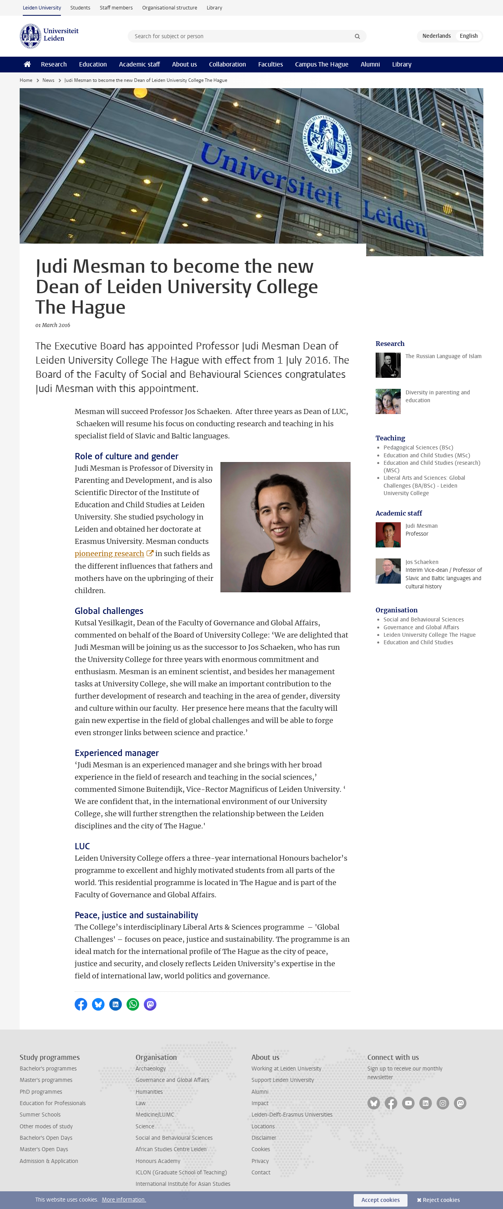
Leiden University (42, 7)
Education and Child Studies (418, 642)
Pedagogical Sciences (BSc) (418, 447)
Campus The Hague (322, 64)
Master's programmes (46, 1080)
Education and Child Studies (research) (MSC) (432, 466)
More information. (124, 1199)
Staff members (116, 7)
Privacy (260, 1161)
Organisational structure (169, 7)
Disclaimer (264, 1138)
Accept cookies (381, 1200)
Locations (263, 1126)
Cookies (261, 1149)
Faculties (270, 64)
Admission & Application (49, 1161)
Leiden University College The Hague (430, 635)
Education (93, 64)
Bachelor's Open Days (46, 1138)
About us (184, 64)
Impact (260, 1103)
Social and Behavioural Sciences (424, 619)
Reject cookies (441, 1200)
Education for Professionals (53, 1103)
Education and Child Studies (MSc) (427, 455)
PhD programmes (41, 1092)
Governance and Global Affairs (421, 627)
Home (26, 80)
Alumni (370, 64)
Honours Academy (158, 1161)
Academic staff (139, 64)
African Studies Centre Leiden (171, 1149)
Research (54, 64)
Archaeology (151, 1068)
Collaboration (227, 64)
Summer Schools (40, 1114)
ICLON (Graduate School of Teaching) (181, 1172)
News (48, 80)
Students (80, 7)
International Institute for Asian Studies (183, 1184)
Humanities (149, 1092)
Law (141, 1103)
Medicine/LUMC (155, 1114)
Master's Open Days (44, 1149)
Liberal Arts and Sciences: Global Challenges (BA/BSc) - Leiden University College (424, 485)
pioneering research (109, 553)
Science (145, 1126)
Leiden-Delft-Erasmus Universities (292, 1114)
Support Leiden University (283, 1080)
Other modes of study (46, 1126)
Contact (261, 1172)
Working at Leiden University (286, 1068)
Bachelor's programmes (48, 1068)
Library (214, 7)
